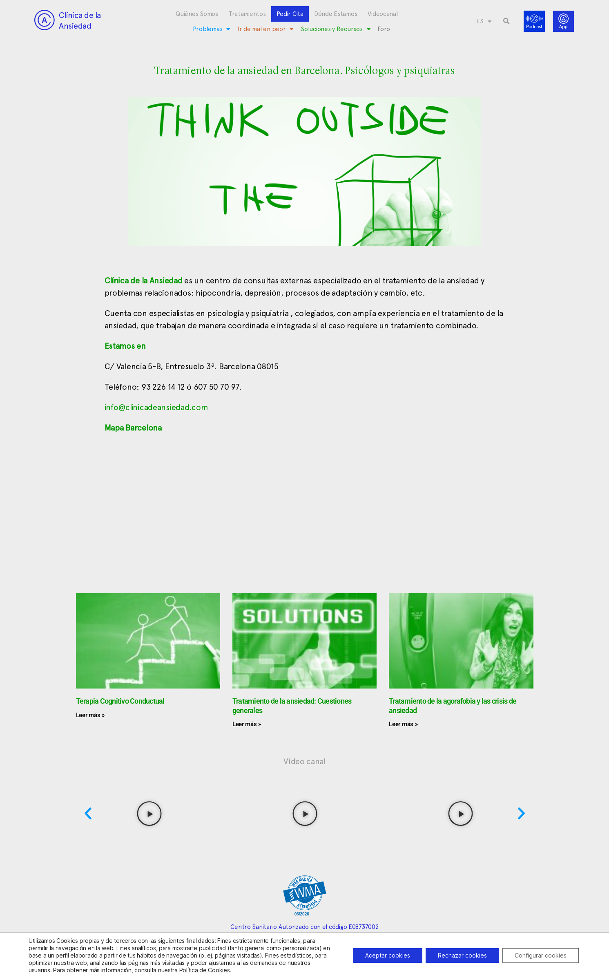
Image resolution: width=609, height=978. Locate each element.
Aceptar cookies (387, 955)
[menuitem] (483, 21)
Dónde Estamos (335, 14)
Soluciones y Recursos (335, 29)
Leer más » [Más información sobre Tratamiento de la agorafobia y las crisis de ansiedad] (403, 724)
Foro (383, 29)
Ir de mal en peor (265, 29)
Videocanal (382, 14)
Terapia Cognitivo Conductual (120, 701)
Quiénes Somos (197, 14)
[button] (506, 21)
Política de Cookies (204, 970)
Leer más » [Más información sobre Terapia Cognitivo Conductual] (90, 715)
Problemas (211, 29)
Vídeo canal (304, 761)
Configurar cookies (541, 955)
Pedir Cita (290, 14)
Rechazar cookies (462, 955)
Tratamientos (247, 14)
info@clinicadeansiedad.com (156, 407)
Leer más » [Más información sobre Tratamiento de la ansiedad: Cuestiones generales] (246, 724)
